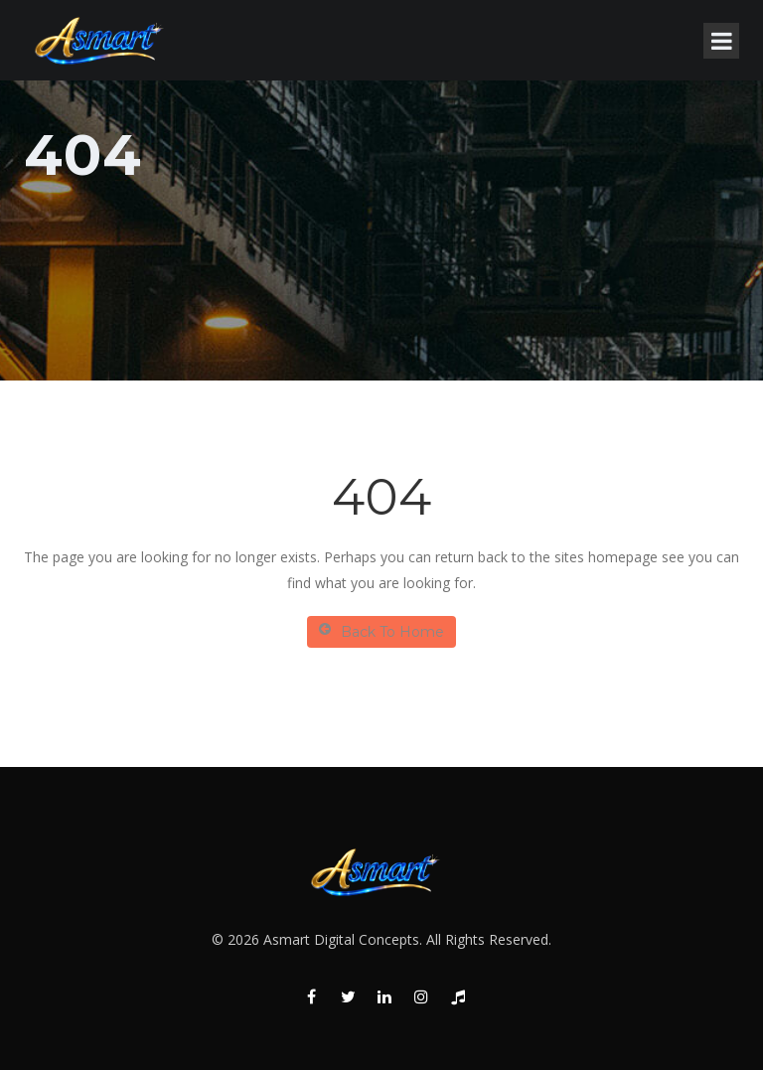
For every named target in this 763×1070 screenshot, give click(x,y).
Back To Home (381, 631)
